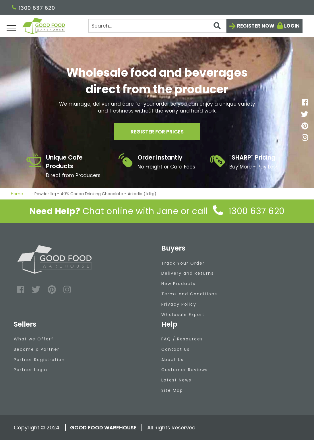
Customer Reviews (184, 370)
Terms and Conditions (189, 294)
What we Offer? (34, 339)
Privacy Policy (178, 304)
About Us (172, 360)
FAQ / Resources (182, 339)
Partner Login (30, 370)
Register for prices (157, 131)
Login (292, 25)
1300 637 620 (33, 7)
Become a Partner (36, 349)
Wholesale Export (183, 314)
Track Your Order (183, 263)
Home (17, 194)
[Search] (157, 26)
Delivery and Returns (187, 273)
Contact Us (175, 349)
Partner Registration (39, 360)
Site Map (172, 390)
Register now (255, 25)
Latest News (176, 380)
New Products (178, 283)
